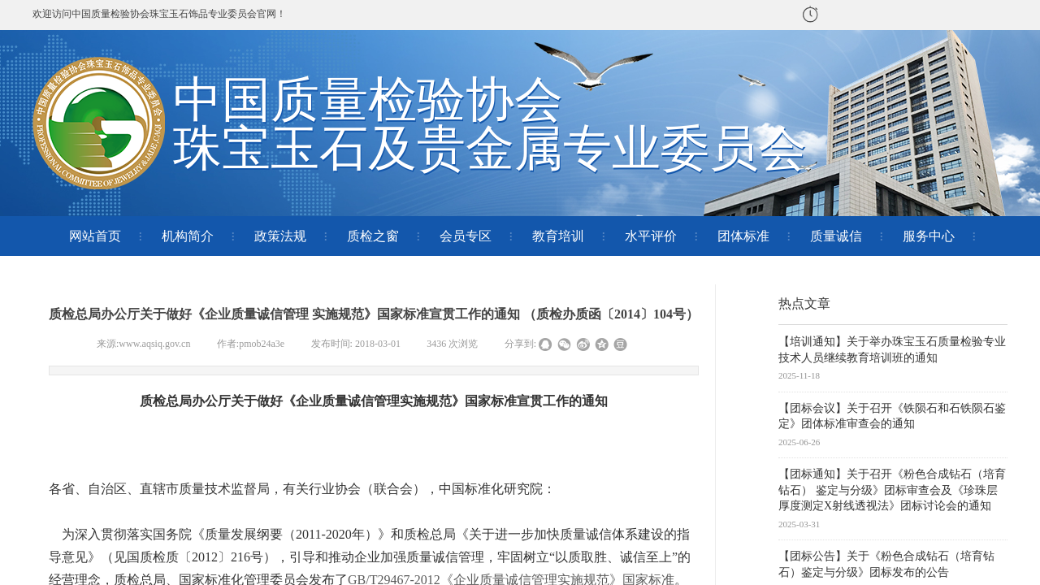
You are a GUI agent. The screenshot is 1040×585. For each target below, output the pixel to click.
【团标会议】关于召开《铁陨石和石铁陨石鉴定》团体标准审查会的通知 (892, 416)
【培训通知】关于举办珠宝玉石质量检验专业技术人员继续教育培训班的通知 (892, 350)
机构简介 (188, 236)
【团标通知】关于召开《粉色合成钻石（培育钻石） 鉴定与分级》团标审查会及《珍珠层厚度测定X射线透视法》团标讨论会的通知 (892, 490)
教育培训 (558, 236)
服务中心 (929, 236)
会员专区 (466, 236)
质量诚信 (836, 236)
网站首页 (95, 236)
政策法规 (280, 236)
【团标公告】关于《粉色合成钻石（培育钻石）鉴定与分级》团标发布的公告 (886, 564)
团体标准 (743, 236)
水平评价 (651, 236)
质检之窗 (373, 236)
